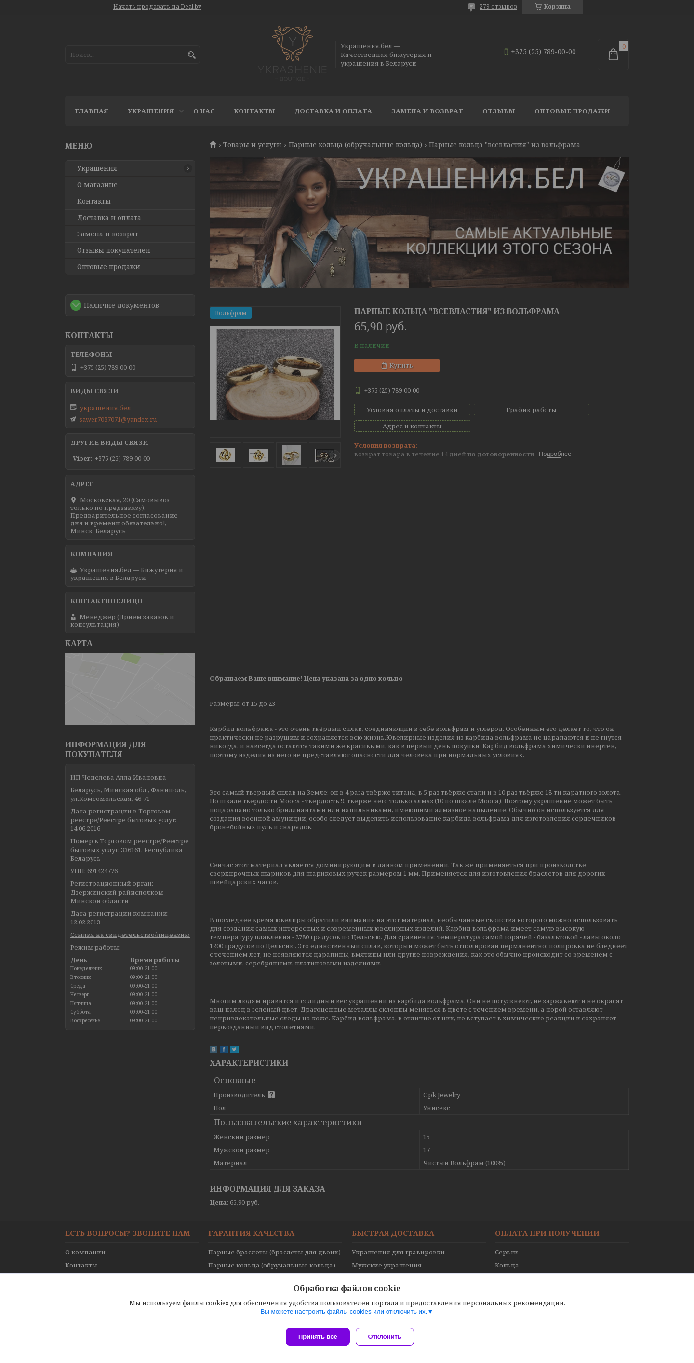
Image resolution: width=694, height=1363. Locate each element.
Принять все (317, 1336)
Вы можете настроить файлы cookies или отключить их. (343, 1315)
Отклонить (388, 1336)
